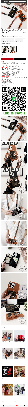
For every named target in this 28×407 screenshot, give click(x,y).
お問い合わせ (24, 32)
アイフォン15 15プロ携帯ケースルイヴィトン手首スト (7, 354)
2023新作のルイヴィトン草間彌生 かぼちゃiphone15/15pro (7, 336)
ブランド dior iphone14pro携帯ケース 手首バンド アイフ (20, 390)
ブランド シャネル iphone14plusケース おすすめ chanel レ (20, 372)
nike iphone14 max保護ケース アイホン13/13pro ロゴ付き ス (7, 372)
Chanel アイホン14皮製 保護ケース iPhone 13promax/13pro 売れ (7, 390)
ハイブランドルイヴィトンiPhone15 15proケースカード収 (20, 336)
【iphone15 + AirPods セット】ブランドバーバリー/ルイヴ (20, 354)
